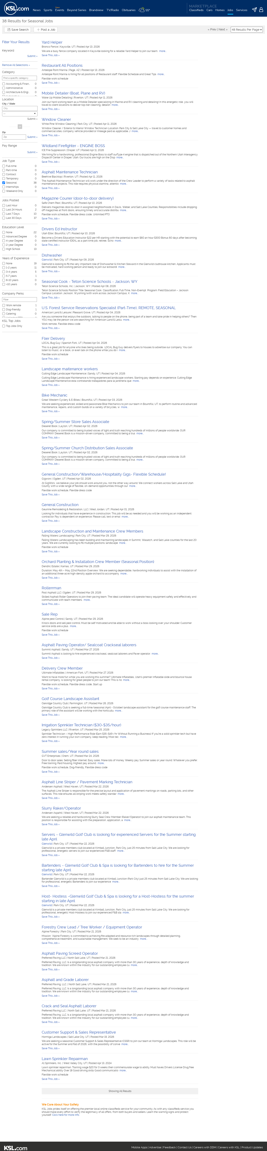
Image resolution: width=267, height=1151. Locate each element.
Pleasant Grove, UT (84, 312)
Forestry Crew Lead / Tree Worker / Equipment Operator (92, 927)
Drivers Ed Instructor (59, 229)
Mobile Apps (139, 1147)
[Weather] (146, 12)
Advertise (155, 1147)
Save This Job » (51, 55)
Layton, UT (66, 426)
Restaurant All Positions (62, 65)
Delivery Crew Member (62, 668)
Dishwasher (52, 255)
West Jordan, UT (100, 509)
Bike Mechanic (54, 395)
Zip (4, 132)
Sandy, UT (94, 373)
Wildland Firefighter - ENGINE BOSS (73, 146)
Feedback (169, 1147)
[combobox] (20, 113)
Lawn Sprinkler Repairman (65, 1059)
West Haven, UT (73, 786)
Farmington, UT (79, 703)
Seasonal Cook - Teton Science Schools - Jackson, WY (89, 281)
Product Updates (252, 1147)
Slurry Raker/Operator (61, 808)
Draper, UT (73, 150)
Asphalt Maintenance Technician (70, 172)
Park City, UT (85, 123)
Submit (31, 118)
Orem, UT (68, 755)
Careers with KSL (229, 1147)
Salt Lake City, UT (78, 1036)
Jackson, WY (83, 286)
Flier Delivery (53, 338)
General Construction (60, 504)
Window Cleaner (56, 119)
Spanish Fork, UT (72, 342)
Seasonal (11, 182)
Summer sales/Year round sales (70, 751)
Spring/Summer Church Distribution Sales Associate (87, 448)
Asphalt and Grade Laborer (65, 979)
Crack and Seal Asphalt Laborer (69, 1006)
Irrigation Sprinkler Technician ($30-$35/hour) (81, 725)
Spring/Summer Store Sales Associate (75, 421)
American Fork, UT (77, 672)
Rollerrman (51, 588)
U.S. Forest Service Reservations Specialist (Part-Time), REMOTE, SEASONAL (109, 308)
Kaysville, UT (68, 46)
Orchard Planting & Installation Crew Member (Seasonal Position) (98, 561)
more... (162, 51)
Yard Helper (52, 42)
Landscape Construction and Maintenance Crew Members (92, 531)
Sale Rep (50, 614)
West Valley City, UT (75, 1063)
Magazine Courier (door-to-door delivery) (78, 198)
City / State (8, 103)
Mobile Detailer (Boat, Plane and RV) (73, 93)
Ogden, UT (59, 478)
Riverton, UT (81, 97)
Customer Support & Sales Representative (79, 1032)
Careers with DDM (204, 1147)
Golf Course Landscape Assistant (70, 698)
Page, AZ (74, 70)
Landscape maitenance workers (70, 369)
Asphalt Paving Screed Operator (70, 953)
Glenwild (47, 259)
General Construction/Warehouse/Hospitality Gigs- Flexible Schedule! (104, 474)
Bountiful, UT (70, 202)
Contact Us (184, 1147)
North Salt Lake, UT (79, 957)
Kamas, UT (67, 566)
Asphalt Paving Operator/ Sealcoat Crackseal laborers (89, 645)
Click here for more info (65, 1114)
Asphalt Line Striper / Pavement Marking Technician (87, 782)
